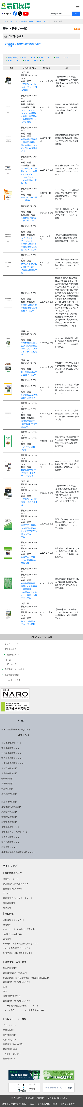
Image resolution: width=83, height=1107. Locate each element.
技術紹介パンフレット (43, 21)
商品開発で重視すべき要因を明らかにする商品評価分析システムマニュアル (29, 531)
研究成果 (7, 924)
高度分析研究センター (11, 842)
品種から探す (23, 44)
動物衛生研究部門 (9, 822)
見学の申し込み (10, 1039)
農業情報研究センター (11, 827)
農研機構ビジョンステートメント (18, 898)
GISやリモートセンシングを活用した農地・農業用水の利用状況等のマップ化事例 (29, 116)
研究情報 (9, 913)
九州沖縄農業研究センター (13, 763)
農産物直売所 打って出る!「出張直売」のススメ (29, 473)
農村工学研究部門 (9, 768)
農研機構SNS (9, 1058)
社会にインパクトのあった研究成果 (19, 929)
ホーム (4, 21)
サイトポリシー (18, 1098)
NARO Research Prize (12, 934)
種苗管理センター (9, 847)
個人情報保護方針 (68, 1104)
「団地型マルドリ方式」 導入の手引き (29, 502)
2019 (41, 57)
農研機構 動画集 (10, 1049)
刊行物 (30, 21)
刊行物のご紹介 (10, 1035)
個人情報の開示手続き (47, 1104)
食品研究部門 (7, 788)
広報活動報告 (9, 1030)
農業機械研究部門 (9, 773)
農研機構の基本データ (13, 888)
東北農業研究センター (11, 748)
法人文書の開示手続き (57, 1098)
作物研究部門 (7, 778)
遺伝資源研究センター (11, 837)
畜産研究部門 (7, 783)
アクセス (7, 893)
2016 (58, 57)
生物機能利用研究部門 (11, 807)
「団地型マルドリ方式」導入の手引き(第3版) (29, 87)
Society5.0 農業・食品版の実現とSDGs (20, 943)
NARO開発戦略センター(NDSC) (15, 729)
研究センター (25, 735)
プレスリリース (10, 1025)
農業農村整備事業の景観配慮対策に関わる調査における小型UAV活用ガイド (29, 145)
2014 (10, 60)
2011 (27, 60)
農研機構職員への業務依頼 (15, 973)
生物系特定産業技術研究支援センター (18, 852)
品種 (5, 986)
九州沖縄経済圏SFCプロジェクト (18, 953)
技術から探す (35, 44)
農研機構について (13, 873)
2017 (49, 57)
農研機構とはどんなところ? (15, 884)
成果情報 (7, 939)
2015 (66, 57)
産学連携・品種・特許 (15, 962)
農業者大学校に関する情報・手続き (18, 1104)
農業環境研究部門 (9, 812)
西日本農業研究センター (12, 758)
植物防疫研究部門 (9, 817)
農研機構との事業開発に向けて (17, 982)
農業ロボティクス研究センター (15, 832)
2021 (24, 57)
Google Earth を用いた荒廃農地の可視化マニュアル (29, 308)
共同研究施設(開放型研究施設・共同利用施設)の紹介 (26, 978)
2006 (44, 60)
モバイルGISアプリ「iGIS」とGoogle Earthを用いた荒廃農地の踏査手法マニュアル (29, 244)
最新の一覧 (13, 57)
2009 (35, 60)
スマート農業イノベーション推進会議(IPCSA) (23, 1010)
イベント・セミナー (12, 1054)
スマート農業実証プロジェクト (17, 948)
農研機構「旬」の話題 (13, 1044)
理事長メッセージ (11, 879)
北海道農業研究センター (12, 743)
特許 (5, 991)
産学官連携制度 (10, 968)
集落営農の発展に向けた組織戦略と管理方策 (29, 560)
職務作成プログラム (12, 996)
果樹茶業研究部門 (9, 793)
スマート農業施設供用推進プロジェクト (21, 1005)
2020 (32, 57)
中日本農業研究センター (12, 753)
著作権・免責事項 (36, 1098)
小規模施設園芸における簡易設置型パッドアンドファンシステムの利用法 (29, 348)
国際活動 (7, 907)
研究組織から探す (10, 45)
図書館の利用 (9, 903)
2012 (18, 60)
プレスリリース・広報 (17, 21)
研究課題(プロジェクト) (13, 920)
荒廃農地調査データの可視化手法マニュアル (29, 424)
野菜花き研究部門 (9, 801)
